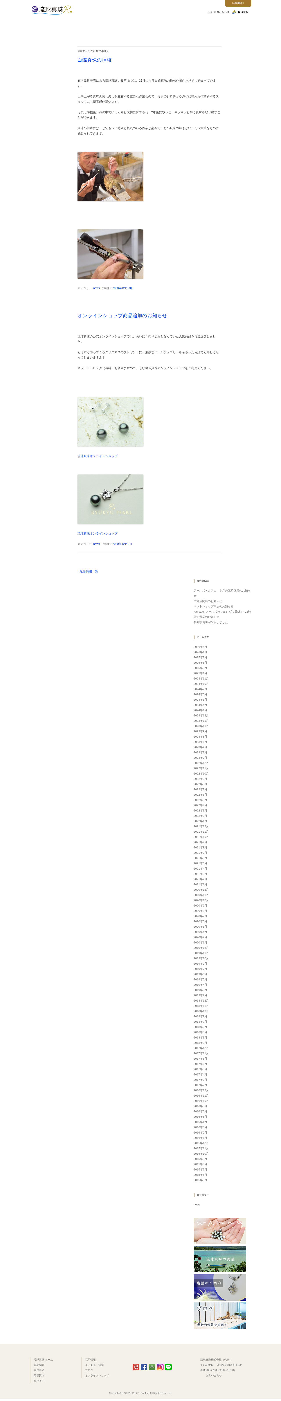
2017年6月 (200, 1064)
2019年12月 (201, 947)
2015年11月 (201, 1148)
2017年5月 (200, 1069)
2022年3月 (200, 810)
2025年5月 (200, 662)
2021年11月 (201, 831)
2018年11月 (201, 1005)
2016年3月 (200, 1127)
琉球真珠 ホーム (43, 1359)
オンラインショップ (61, 37)
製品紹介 (93, 24)
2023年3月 (200, 752)
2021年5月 (200, 863)
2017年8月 (200, 1058)
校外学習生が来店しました (211, 622)
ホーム (61, 24)
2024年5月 (200, 699)
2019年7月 (200, 969)
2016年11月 (201, 1095)
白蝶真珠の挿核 (94, 60)
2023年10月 (201, 726)
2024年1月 (200, 710)
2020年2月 (200, 937)
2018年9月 (200, 1016)
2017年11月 (201, 1053)
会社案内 (186, 24)
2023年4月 (200, 747)
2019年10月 (201, 958)
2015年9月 (200, 1159)
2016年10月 (201, 1100)
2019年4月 (200, 984)
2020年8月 (200, 910)
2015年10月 (201, 1153)
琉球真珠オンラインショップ (97, 456)
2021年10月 (201, 837)
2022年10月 (201, 773)
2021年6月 (200, 858)
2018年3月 (200, 1037)
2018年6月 (200, 1027)
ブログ (89, 1370)
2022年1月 (200, 821)
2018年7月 (200, 1021)
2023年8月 (200, 736)
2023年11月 (201, 720)
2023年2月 (200, 757)
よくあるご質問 (219, 24)
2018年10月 (201, 1011)
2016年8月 (200, 1106)
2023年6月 (200, 742)
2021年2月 (200, 879)
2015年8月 (200, 1164)
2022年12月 (201, 763)
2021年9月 (200, 842)
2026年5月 (200, 646)
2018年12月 (201, 1000)
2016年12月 (201, 1090)
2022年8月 (200, 784)
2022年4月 (200, 805)
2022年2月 (200, 815)
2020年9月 (200, 905)
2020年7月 (200, 916)
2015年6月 (200, 1174)
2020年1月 (200, 942)
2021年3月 (200, 873)
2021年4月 (200, 868)
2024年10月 (201, 683)
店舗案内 (155, 24)
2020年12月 (201, 889)
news (96, 288)
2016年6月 (200, 1111)
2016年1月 (200, 1137)
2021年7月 (200, 852)
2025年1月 (200, 673)
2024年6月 (200, 694)
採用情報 (90, 1359)
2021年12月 (201, 826)
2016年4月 (200, 1122)
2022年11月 (201, 768)
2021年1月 (200, 884)
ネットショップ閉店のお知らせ (214, 606)
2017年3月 (200, 1079)
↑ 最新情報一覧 (87, 571)
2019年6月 (200, 974)
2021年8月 (200, 847)
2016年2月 (200, 1132)
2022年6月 (200, 794)
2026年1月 (200, 652)
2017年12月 (201, 1048)
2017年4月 (200, 1074)
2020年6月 (200, 921)
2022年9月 (200, 778)
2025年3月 (200, 668)
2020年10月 (201, 900)
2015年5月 (200, 1180)
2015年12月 (201, 1143)
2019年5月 (200, 979)
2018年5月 (200, 1032)
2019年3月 (200, 990)
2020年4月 (200, 932)
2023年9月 (200, 731)
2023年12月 (201, 715)
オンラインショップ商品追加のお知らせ (122, 315)
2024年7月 (200, 689)
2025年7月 (200, 657)
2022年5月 (200, 800)
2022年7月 (200, 789)
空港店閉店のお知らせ (208, 601)
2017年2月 (200, 1085)
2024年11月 (201, 678)
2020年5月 (200, 926)
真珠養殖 (124, 24)
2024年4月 (200, 705)
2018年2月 (200, 1042)
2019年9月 (200, 963)
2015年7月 (200, 1169)
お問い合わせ (214, 1375)
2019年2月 (200, 995)
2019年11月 (201, 953)
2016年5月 (200, 1116)
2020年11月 (201, 895)
